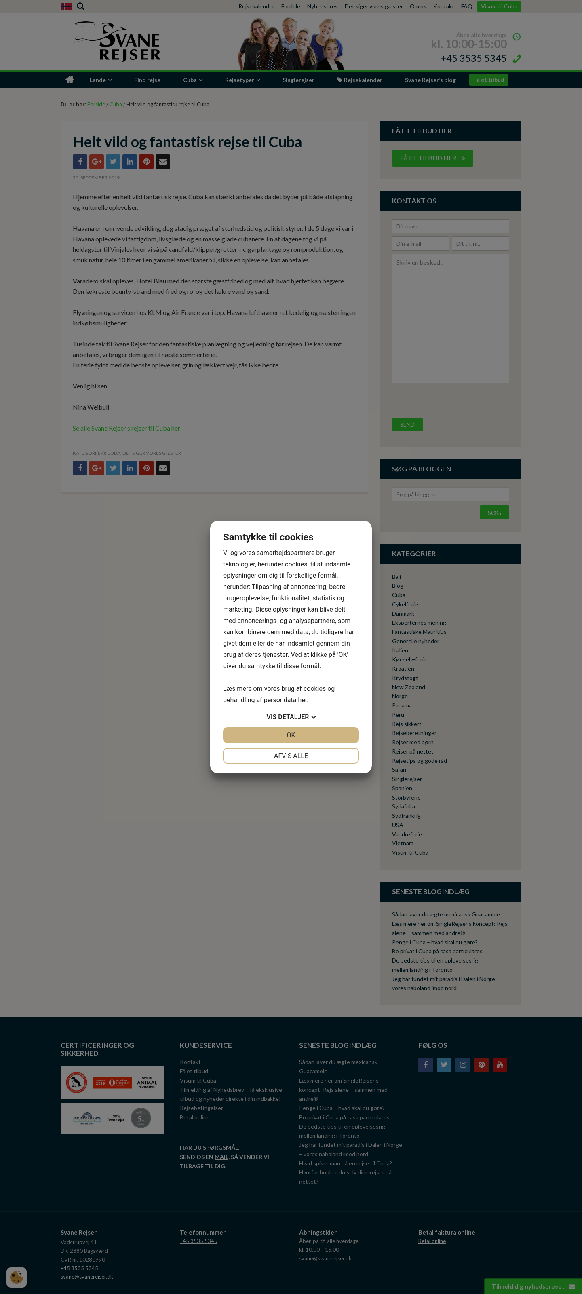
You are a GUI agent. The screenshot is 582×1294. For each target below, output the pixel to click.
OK (291, 735)
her (302, 700)
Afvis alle (291, 756)
